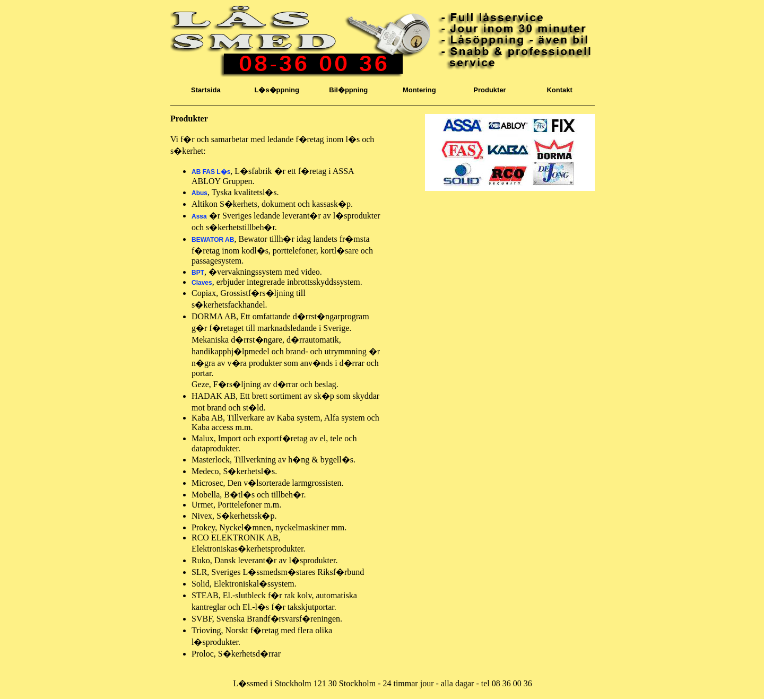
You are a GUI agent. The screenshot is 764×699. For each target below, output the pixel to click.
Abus (199, 193)
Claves (202, 282)
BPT (198, 272)
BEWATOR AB (213, 239)
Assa (199, 216)
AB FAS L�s (211, 172)
